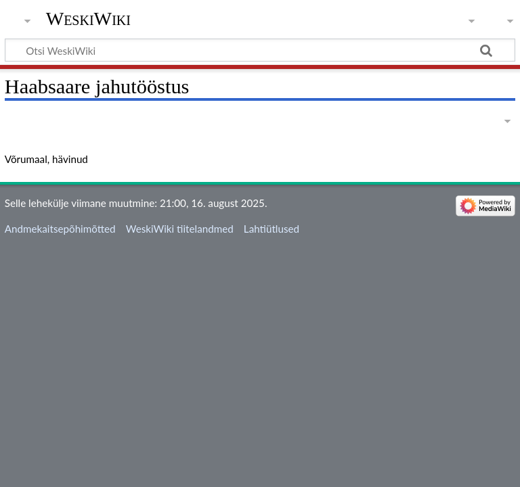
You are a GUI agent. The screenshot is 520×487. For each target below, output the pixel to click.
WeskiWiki (88, 18)
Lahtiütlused (271, 229)
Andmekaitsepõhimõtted (60, 229)
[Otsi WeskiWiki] (260, 50)
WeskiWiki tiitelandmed (180, 229)
